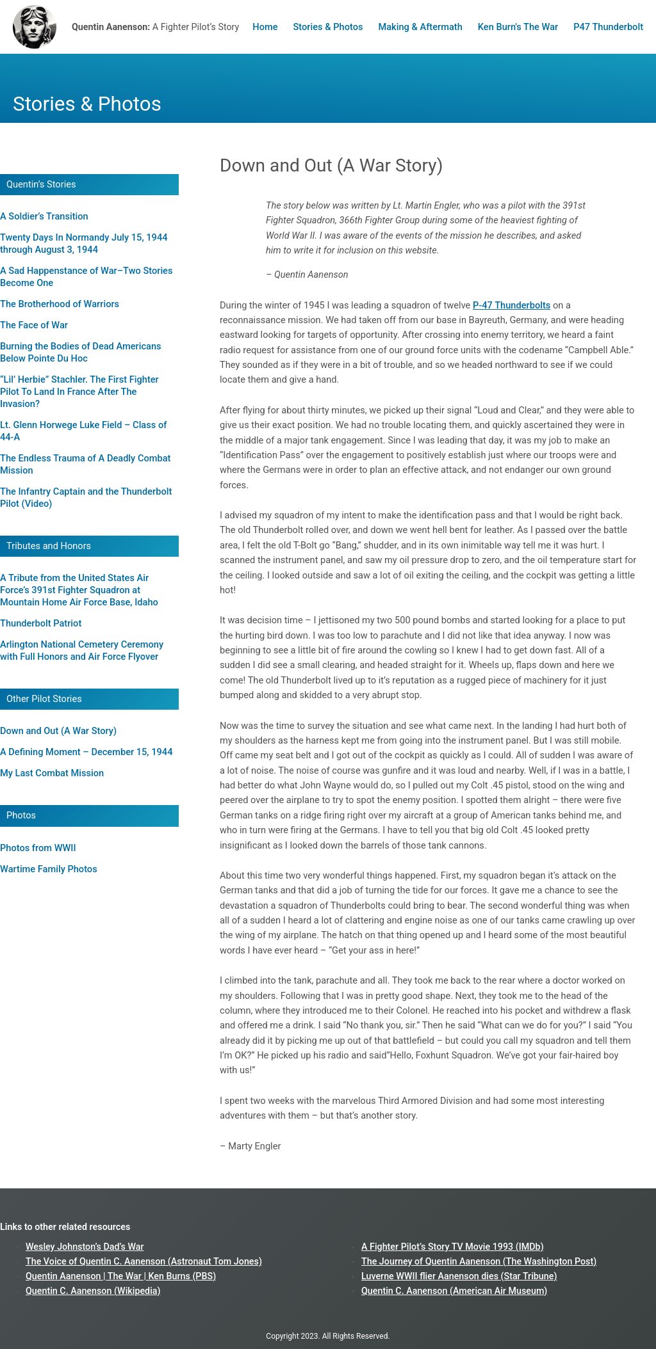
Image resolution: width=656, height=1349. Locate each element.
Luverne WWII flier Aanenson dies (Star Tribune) (459, 1276)
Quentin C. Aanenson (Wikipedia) (93, 1291)
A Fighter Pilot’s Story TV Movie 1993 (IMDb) (452, 1246)
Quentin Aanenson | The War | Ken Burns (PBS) (121, 1276)
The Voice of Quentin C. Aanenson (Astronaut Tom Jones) (144, 1261)
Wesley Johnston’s (64, 1246)
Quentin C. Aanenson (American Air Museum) (454, 1291)
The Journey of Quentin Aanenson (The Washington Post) (478, 1261)
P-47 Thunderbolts (511, 305)
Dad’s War (123, 1246)
